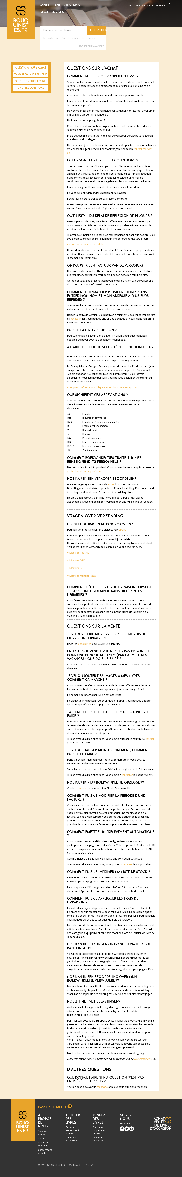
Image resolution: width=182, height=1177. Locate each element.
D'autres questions (30, 87)
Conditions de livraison (71, 1139)
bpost (122, 529)
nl (137, 5)
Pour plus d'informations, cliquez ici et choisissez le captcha (102, 387)
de (152, 5)
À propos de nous (42, 1132)
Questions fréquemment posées (72, 1130)
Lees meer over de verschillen (86, 244)
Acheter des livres (67, 5)
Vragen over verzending (30, 74)
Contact (130, 5)
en (142, 5)
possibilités (85, 643)
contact (149, 738)
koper (111, 484)
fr (147, 5)
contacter (127, 774)
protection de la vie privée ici (84, 471)
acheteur (75, 318)
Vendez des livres (52, 12)
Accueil (45, 5)
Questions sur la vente (31, 81)
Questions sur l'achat (30, 67)
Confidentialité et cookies (45, 1151)
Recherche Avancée (91, 46)
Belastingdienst (143, 1058)
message (102, 1086)
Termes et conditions (43, 1144)
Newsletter (125, 1123)
